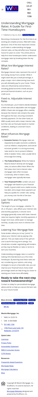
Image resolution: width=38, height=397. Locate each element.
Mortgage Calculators (9, 369)
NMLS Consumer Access (10, 350)
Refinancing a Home (8, 303)
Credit (31, 303)
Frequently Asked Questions (11, 362)
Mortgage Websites (14, 391)
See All (6, 307)
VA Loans (32, 300)
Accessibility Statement (10, 346)
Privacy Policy (6, 343)
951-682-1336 (9, 324)
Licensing (4, 339)
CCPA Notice (6, 353)
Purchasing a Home (28, 35)
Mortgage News (7, 366)
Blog (3, 373)
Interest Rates (22, 303)
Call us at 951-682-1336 (29, 9)
